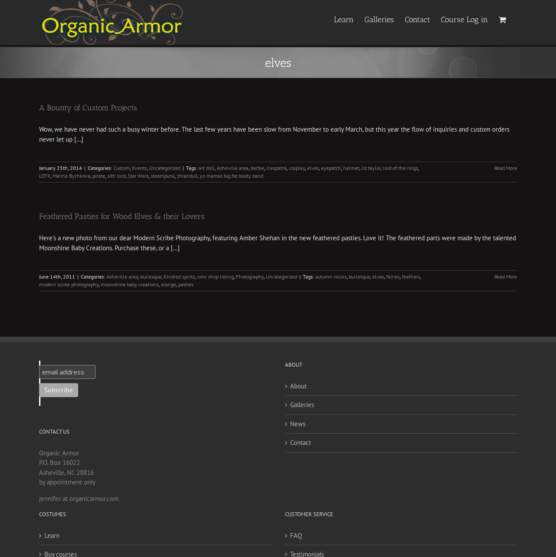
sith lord (116, 175)
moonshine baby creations (130, 284)
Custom (121, 168)
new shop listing (215, 276)
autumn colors (331, 276)
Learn (52, 535)
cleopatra (276, 168)
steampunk (163, 175)
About (298, 386)
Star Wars (138, 175)
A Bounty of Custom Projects (88, 108)
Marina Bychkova (71, 175)
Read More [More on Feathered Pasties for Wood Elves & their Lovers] (505, 276)
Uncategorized (164, 168)
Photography (250, 276)
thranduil (187, 175)
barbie (257, 168)
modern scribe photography (69, 284)
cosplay (297, 168)
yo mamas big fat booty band (231, 175)
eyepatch (331, 168)
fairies (393, 276)
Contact (300, 442)
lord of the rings (400, 168)
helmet (351, 168)
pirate (99, 175)
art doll (207, 168)
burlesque (151, 276)
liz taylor (371, 168)
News (297, 424)
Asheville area (232, 168)
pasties (185, 284)
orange (168, 284)
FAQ (296, 535)
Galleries (302, 405)
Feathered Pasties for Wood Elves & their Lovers (122, 216)
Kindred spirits (179, 276)
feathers (411, 276)
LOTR (44, 175)
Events (139, 168)
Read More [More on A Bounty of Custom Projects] (505, 168)
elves (313, 168)
